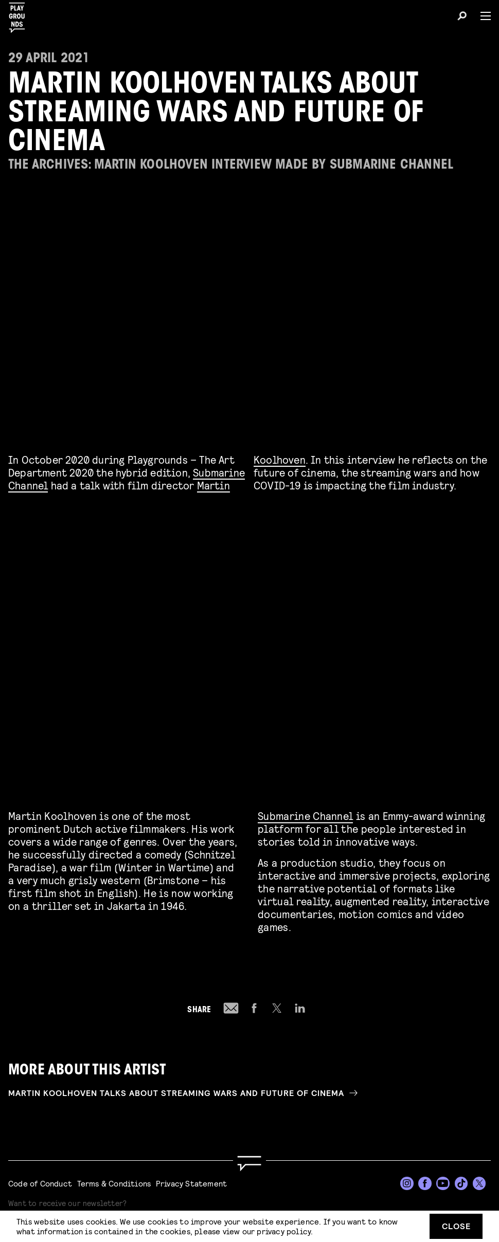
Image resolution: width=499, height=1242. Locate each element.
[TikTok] (461, 1183)
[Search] (462, 17)
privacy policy (284, 1231)
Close (456, 1226)
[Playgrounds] (20, 14)
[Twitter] (479, 1183)
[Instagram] (407, 1183)
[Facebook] (425, 1183)
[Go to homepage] (249, 1163)
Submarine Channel (305, 814)
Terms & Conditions (114, 1183)
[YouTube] (443, 1183)
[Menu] (481, 16)
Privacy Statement (191, 1183)
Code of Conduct (40, 1183)
